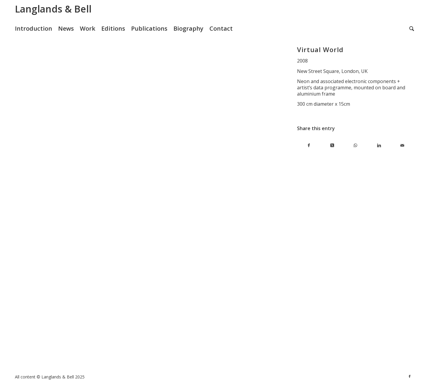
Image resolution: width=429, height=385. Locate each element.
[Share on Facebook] (309, 145)
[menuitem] (36, 28)
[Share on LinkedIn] (379, 145)
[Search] (411, 28)
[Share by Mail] (402, 145)
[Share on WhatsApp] (355, 145)
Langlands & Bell (53, 8)
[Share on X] (332, 145)
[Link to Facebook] (409, 376)
